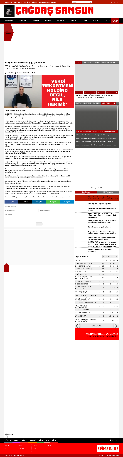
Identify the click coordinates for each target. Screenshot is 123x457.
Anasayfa (8, 2)
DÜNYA (48, 20)
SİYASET (36, 20)
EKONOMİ (60, 20)
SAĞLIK (73, 20)
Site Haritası (8, 455)
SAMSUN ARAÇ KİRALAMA (47, 2)
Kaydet (39, 224)
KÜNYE (34, 2)
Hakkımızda (18, 2)
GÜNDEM (23, 20)
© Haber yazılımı (109, 455)
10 (116, 92)
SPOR (85, 20)
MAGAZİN (87, 62)
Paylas (11, 201)
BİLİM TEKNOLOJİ (108, 62)
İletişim (27, 2)
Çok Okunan (86, 192)
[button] (77, 326)
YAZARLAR (97, 326)
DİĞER (107, 20)
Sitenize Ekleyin (19, 455)
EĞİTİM (95, 20)
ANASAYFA (9, 20)
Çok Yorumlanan (108, 192)
